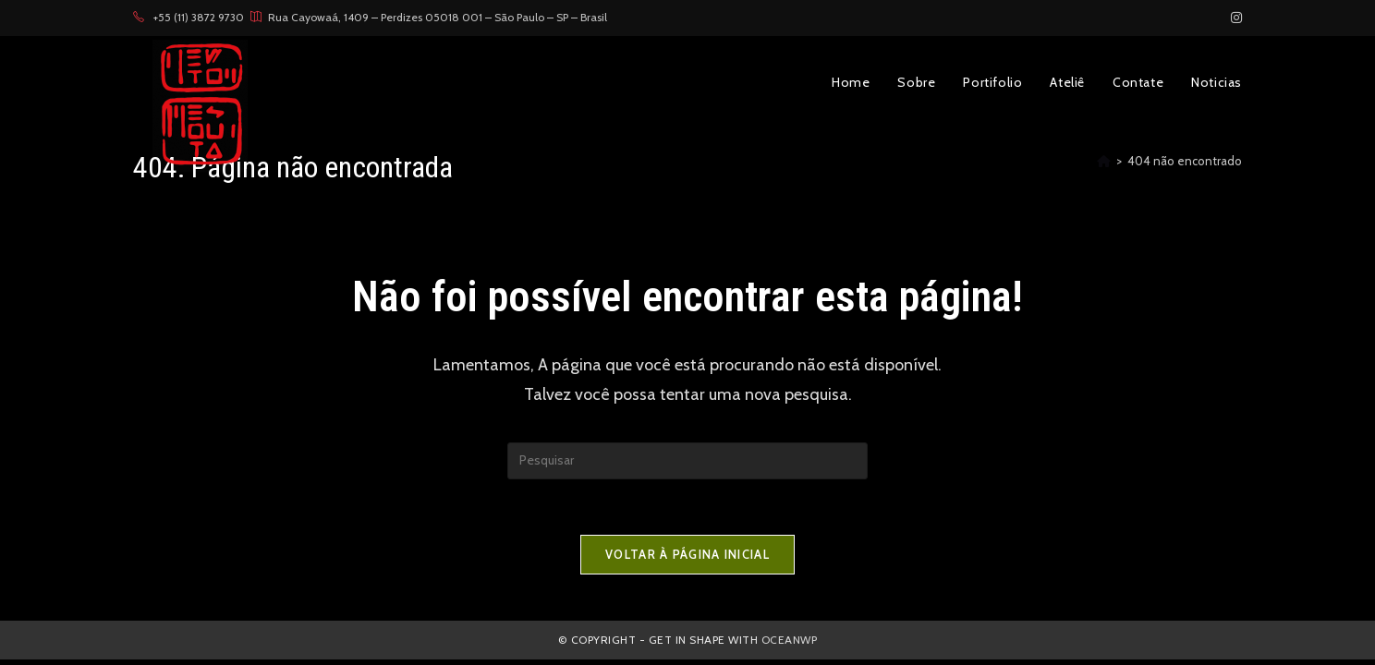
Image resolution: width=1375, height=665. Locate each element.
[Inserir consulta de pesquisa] (687, 460)
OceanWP (789, 640)
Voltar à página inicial (687, 554)
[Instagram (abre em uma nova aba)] (1233, 17)
